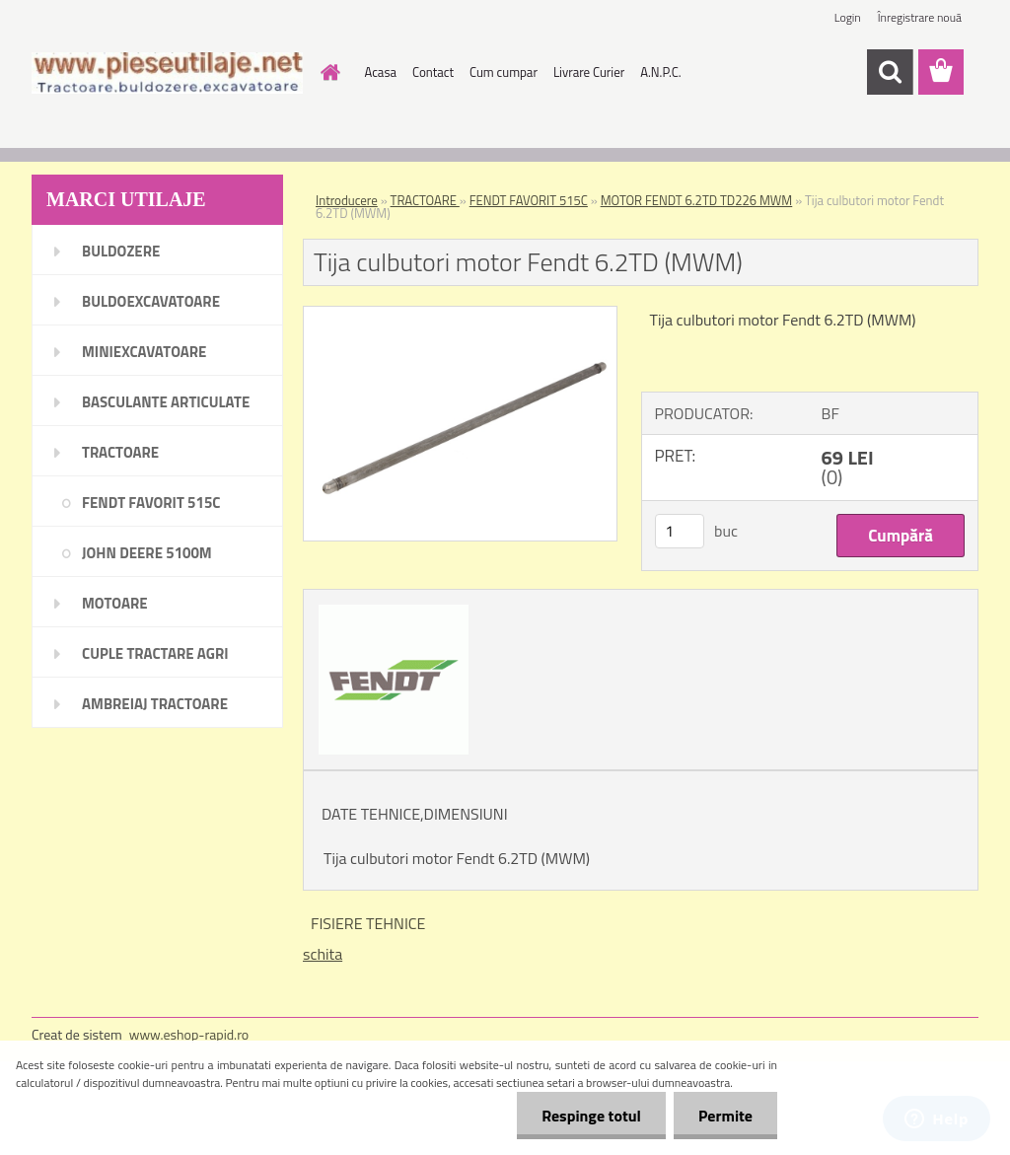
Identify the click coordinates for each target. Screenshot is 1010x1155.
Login (847, 17)
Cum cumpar (503, 72)
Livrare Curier (588, 72)
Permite (725, 1115)
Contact (433, 72)
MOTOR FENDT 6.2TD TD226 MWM (697, 200)
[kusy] (679, 531)
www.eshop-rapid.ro (189, 1034)
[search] (889, 72)
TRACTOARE (425, 200)
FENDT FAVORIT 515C (528, 200)
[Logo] (167, 73)
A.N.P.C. (660, 72)
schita (322, 954)
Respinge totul (591, 1115)
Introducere (347, 200)
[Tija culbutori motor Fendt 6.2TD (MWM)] (460, 314)
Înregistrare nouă (920, 17)
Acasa (381, 72)
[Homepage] (327, 72)
